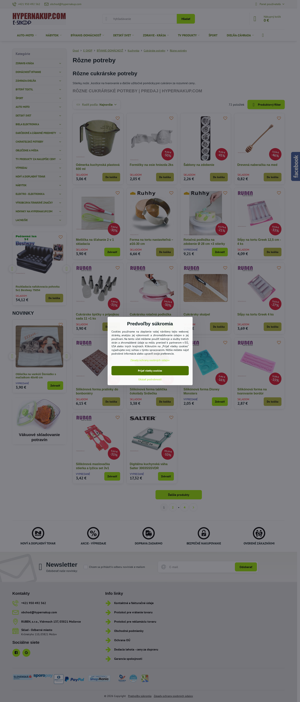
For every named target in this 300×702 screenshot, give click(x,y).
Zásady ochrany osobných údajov (150, 360)
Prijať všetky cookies (150, 370)
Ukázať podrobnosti (150, 379)
